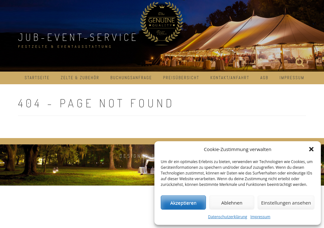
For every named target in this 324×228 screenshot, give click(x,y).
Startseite (37, 77)
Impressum (260, 216)
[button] (311, 149)
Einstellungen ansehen (286, 203)
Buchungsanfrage (131, 77)
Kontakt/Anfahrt (229, 77)
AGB (264, 77)
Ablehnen (231, 203)
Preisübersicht (181, 77)
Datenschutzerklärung (227, 216)
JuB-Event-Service (78, 37)
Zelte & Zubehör (80, 77)
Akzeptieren (183, 203)
